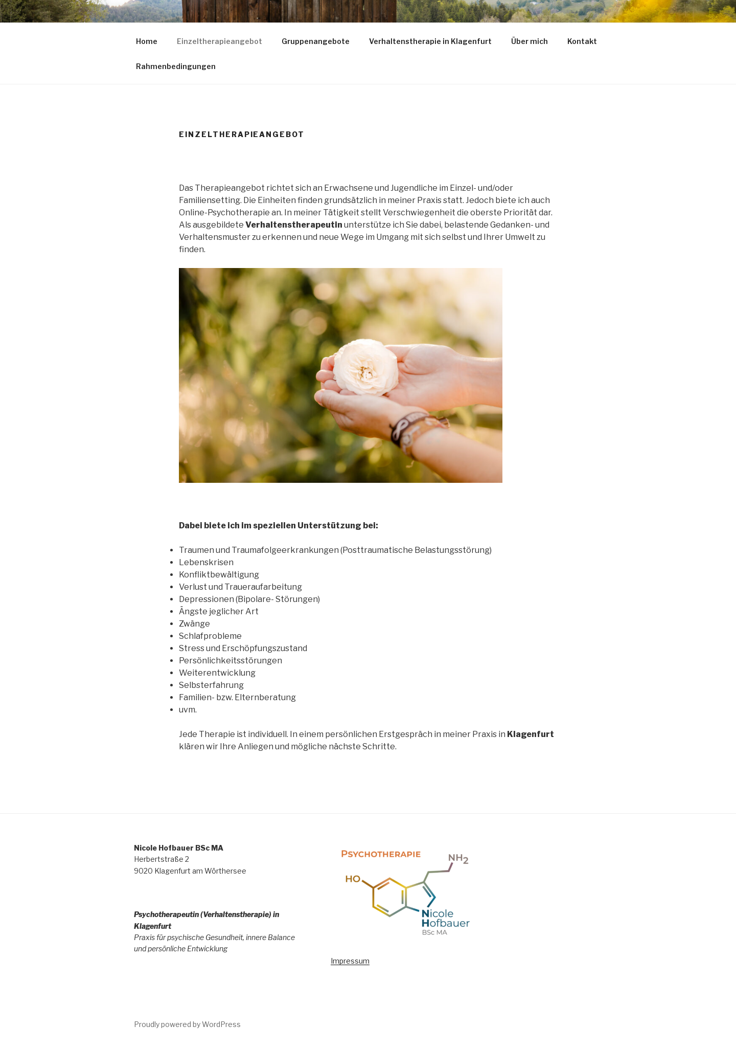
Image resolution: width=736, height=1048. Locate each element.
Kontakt (582, 41)
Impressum (350, 960)
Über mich (529, 41)
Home (146, 41)
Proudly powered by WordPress (187, 1024)
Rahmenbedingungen (180, 66)
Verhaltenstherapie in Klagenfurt (430, 41)
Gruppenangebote (316, 41)
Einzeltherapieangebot (219, 41)
